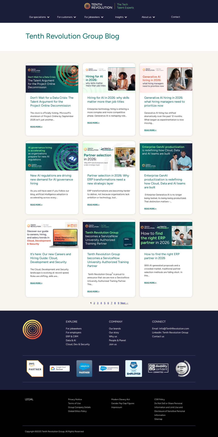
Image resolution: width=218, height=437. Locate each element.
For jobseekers (93, 17)
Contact (175, 17)
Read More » (36, 127)
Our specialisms (39, 17)
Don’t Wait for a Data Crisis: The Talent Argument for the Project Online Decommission (51, 101)
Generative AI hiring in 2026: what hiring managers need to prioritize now (164, 101)
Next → (124, 303)
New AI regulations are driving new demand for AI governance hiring (51, 179)
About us (148, 17)
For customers (66, 17)
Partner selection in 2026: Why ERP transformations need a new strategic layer (108, 179)
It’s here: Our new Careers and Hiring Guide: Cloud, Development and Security (50, 258)
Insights (121, 17)
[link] (73, 328)
